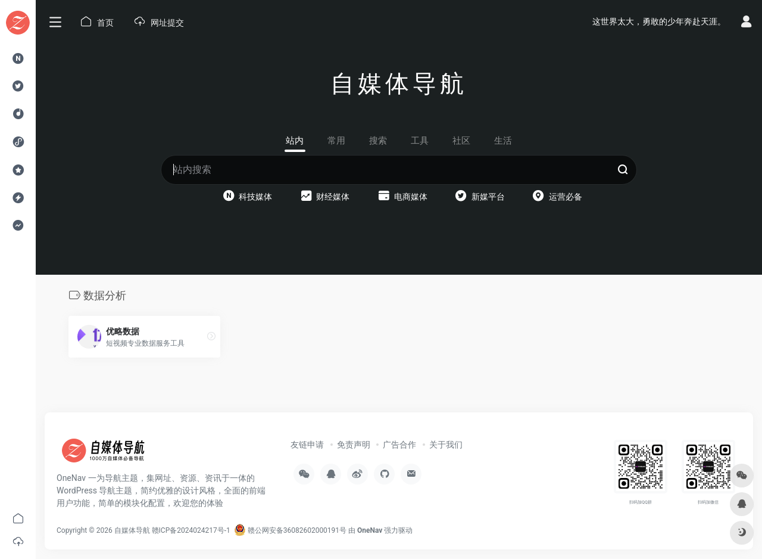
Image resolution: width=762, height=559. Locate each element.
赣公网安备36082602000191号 (290, 530)
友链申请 (307, 444)
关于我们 (446, 444)
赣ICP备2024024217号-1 (191, 530)
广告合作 (399, 444)
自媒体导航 (132, 530)
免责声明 (353, 444)
